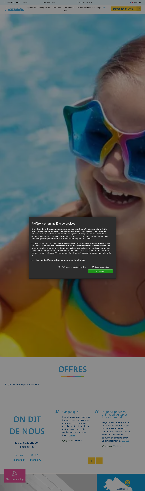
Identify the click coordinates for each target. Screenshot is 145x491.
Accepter (100, 271)
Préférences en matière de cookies (72, 267)
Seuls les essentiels (100, 267)
